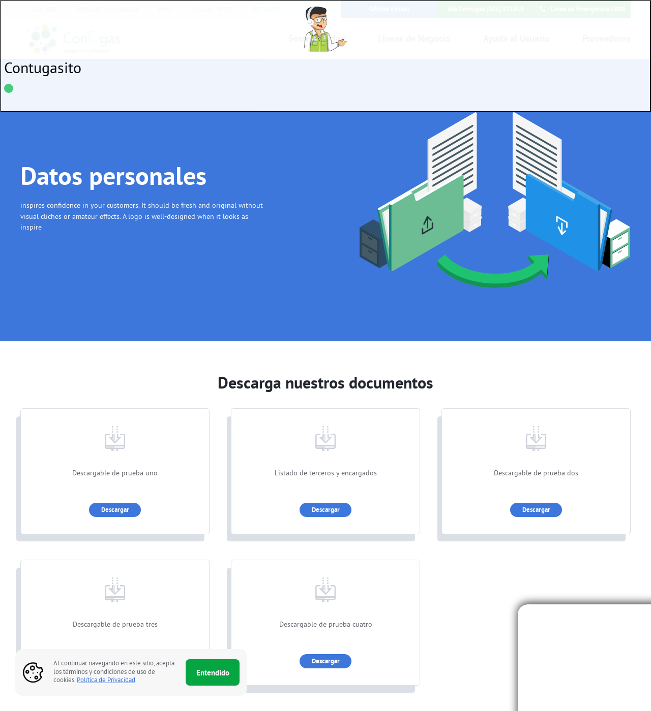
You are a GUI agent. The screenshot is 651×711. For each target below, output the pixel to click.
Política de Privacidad (106, 680)
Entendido (212, 672)
